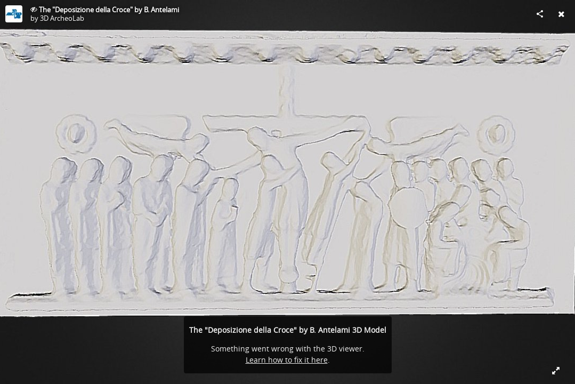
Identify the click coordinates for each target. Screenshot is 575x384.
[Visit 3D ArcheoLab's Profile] (13, 13)
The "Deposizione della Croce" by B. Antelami (109, 9)
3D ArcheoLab (62, 18)
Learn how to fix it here (287, 360)
